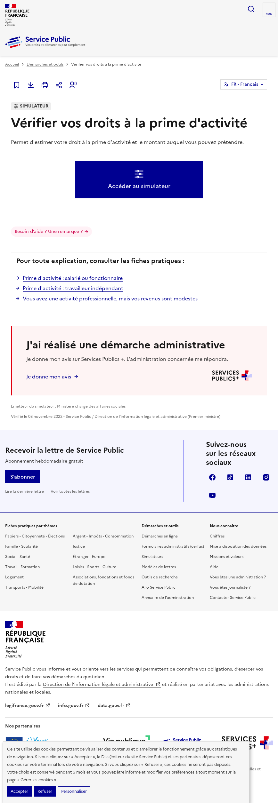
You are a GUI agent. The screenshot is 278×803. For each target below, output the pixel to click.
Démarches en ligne (160, 536)
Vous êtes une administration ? (238, 577)
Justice (79, 546)
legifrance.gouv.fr (27, 705)
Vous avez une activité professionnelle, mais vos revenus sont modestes (110, 298)
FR (244, 84)
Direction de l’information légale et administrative (102, 684)
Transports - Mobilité (24, 587)
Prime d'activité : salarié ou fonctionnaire (73, 278)
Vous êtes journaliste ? (230, 587)
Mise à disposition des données (238, 546)
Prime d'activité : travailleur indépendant (73, 288)
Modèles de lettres (159, 567)
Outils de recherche (160, 577)
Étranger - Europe (89, 557)
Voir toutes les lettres (70, 491)
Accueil (12, 64)
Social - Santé (17, 557)
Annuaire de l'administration (168, 597)
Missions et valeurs (226, 557)
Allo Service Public (159, 587)
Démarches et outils (45, 64)
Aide (214, 567)
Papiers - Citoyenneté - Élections (35, 536)
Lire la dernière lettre (24, 491)
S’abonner (22, 477)
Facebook (212, 477)
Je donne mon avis (48, 376)
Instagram (266, 477)
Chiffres (217, 536)
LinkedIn (248, 477)
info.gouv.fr (74, 705)
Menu (269, 14)
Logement (14, 577)
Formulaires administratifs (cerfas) (173, 546)
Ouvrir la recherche (251, 9)
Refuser (44, 791)
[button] (73, 85)
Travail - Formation (22, 567)
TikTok (230, 477)
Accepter (19, 791)
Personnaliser (74, 791)
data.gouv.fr (114, 705)
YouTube (212, 495)
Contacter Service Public (233, 597)
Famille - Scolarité (21, 546)
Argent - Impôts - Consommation (103, 536)
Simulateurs (152, 557)
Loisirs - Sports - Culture (94, 567)
